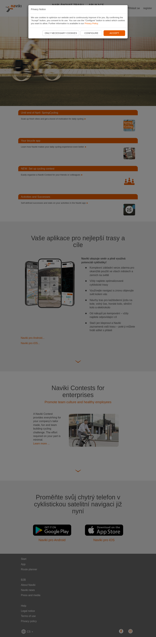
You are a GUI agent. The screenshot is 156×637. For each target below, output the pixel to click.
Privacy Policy (91, 23)
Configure (91, 33)
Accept (114, 33)
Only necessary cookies (61, 33)
